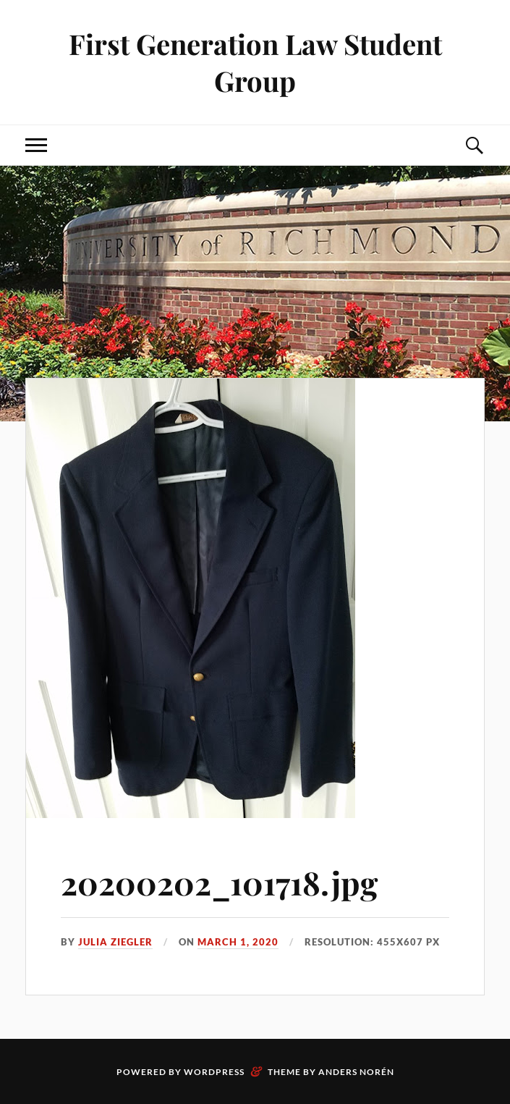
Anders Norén (356, 1071)
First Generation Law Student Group (255, 62)
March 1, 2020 (238, 942)
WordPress (214, 1071)
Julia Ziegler (115, 942)
